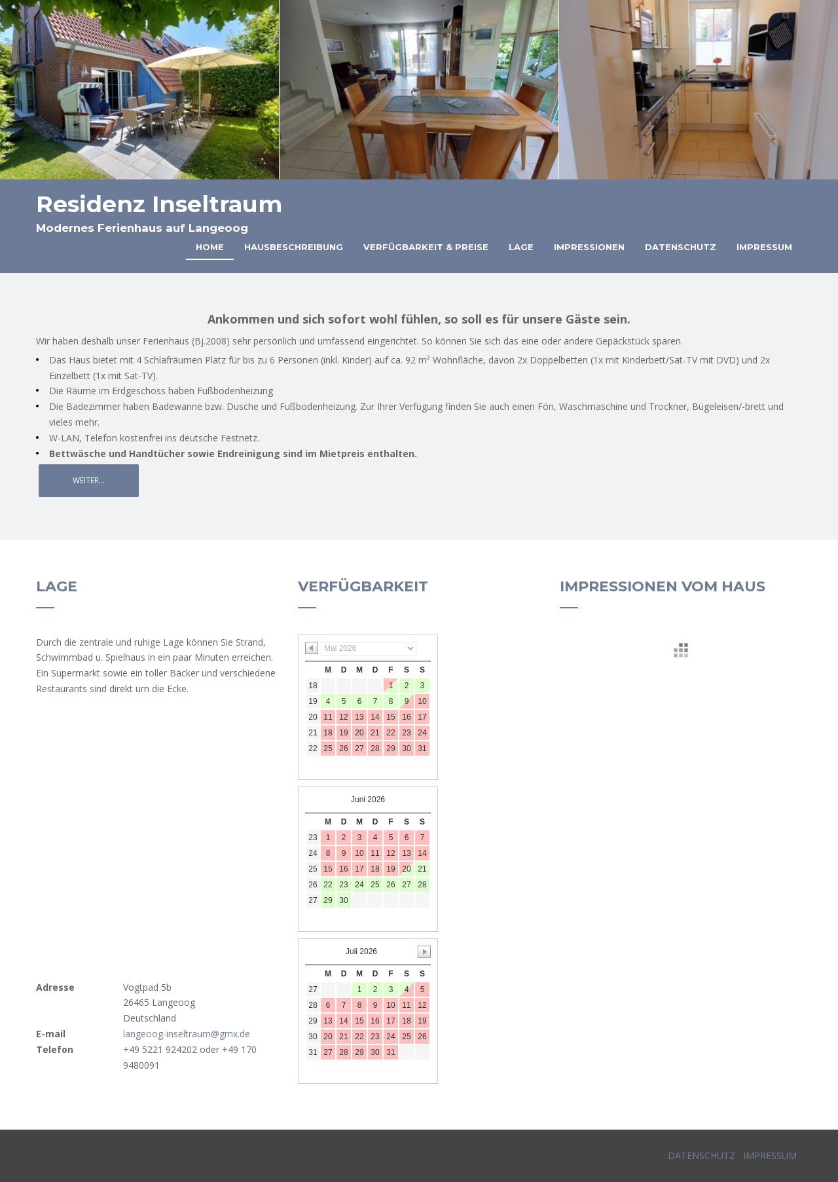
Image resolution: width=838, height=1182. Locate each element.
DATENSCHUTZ (701, 1155)
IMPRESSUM (768, 1155)
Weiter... (89, 480)
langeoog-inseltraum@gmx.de (186, 1033)
